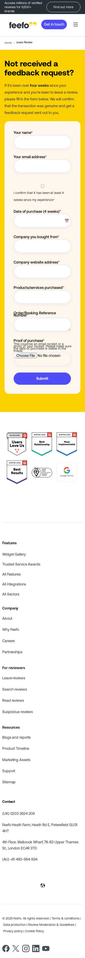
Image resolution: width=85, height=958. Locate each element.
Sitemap (9, 782)
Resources (11, 727)
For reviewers (13, 668)
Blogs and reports (16, 737)
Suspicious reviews (17, 712)
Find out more (63, 7)
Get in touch (54, 24)
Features (9, 543)
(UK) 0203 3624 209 (18, 813)
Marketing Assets (16, 760)
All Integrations (14, 584)
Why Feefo (10, 629)
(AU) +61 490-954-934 (19, 859)
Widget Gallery (14, 554)
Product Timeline (15, 748)
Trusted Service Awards (21, 564)
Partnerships (12, 652)
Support (8, 771)
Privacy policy (13, 931)
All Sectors (10, 594)
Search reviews (14, 689)
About (7, 618)
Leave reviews (13, 678)
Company (10, 608)
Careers (8, 641)
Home (8, 42)
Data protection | (15, 925)
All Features (11, 574)
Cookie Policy (34, 931)
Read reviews (13, 700)
